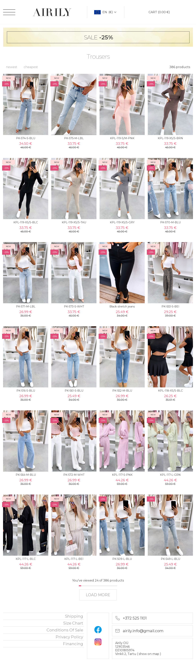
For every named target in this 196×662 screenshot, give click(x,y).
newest (11, 67)
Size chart (73, 623)
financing (73, 643)
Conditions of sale (65, 630)
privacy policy (69, 636)
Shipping (74, 616)
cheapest (31, 67)
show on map (149, 654)
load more (98, 595)
